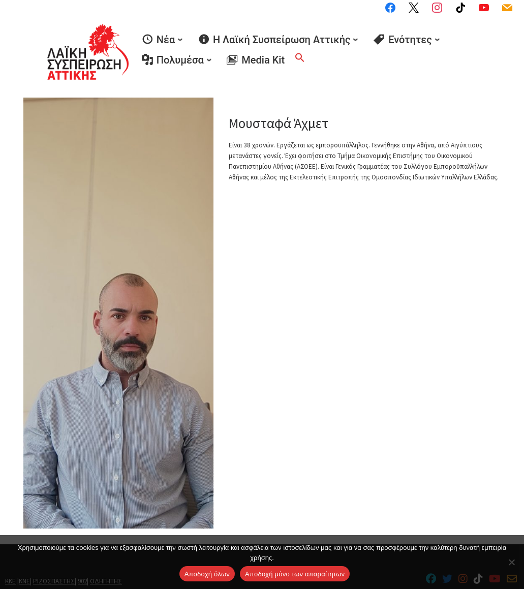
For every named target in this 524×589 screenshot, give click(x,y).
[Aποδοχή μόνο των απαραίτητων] (511, 562)
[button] (299, 47)
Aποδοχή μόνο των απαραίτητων (295, 574)
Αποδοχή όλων (207, 574)
